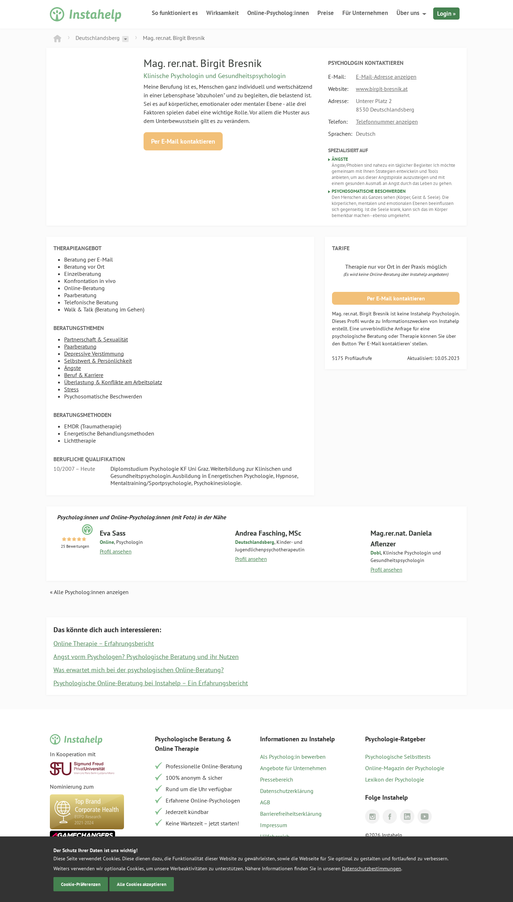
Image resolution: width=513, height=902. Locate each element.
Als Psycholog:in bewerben (293, 756)
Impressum (273, 825)
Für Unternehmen (365, 13)
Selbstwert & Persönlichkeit (98, 360)
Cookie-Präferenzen (80, 884)
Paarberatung (80, 346)
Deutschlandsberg (98, 37)
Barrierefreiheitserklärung (291, 813)
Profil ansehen (115, 551)
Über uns (408, 13)
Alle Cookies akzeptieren (141, 884)
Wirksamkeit (222, 13)
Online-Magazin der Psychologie (404, 768)
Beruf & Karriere (83, 374)
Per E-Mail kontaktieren (183, 141)
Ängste (72, 367)
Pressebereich (276, 779)
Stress (71, 389)
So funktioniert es (175, 13)
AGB (265, 802)
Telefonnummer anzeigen (387, 121)
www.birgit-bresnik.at (382, 88)
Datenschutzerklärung (287, 790)
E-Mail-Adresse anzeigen (386, 76)
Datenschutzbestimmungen (371, 868)
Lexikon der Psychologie (394, 779)
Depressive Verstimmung (94, 353)
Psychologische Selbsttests (398, 756)
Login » (446, 13)
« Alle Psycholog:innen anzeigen (89, 592)
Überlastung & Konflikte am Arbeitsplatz (113, 382)
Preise (325, 13)
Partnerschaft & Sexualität (96, 339)
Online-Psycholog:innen (278, 13)
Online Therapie (177, 748)
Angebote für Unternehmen (293, 768)
